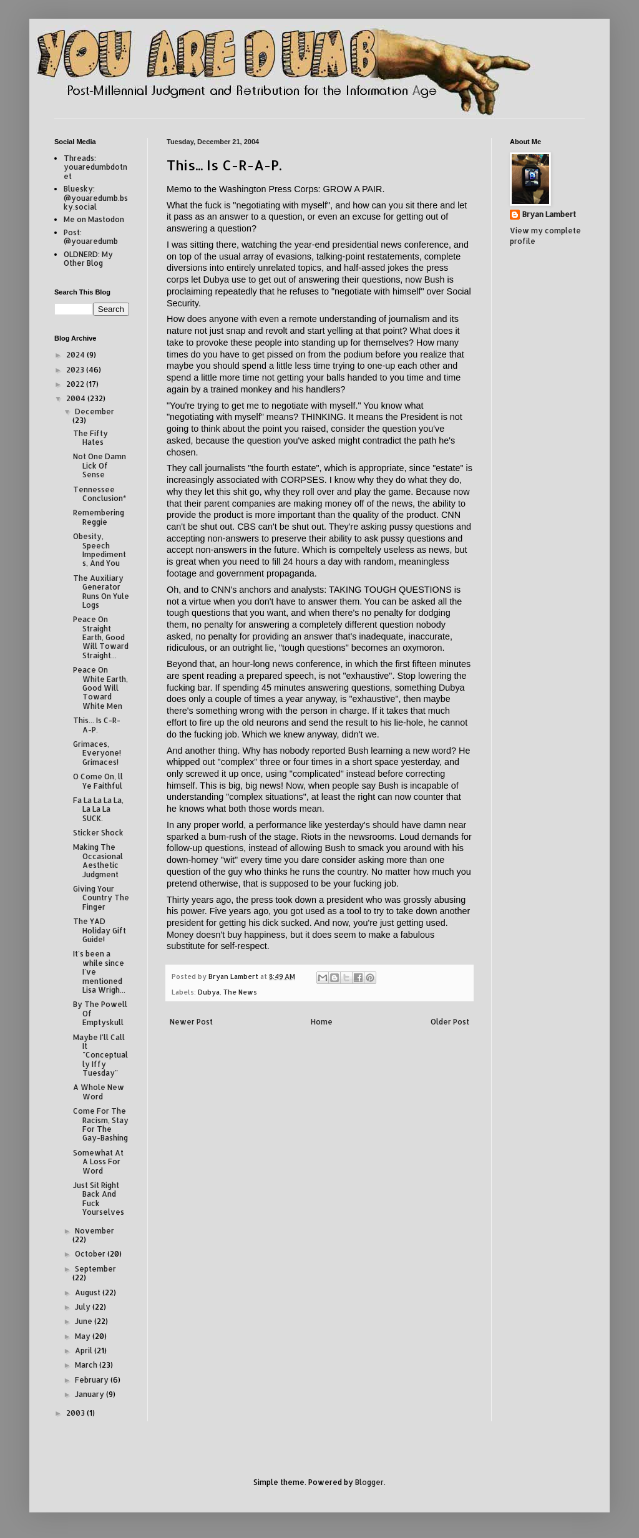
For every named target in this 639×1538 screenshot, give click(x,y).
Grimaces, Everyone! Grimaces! (97, 753)
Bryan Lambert (549, 214)
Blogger (369, 1482)
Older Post (450, 1021)
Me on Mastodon (94, 219)
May (83, 1336)
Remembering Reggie (98, 517)
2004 (76, 398)
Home (322, 1021)
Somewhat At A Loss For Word (98, 1161)
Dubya (209, 992)
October (91, 1253)
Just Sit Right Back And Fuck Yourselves (98, 1198)
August (88, 1292)
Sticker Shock (98, 832)
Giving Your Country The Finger (101, 898)
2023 (76, 369)
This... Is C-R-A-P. (96, 725)
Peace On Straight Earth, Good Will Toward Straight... (101, 637)
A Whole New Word (98, 1092)
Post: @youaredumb (91, 237)
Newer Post (191, 1021)
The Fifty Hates (90, 438)
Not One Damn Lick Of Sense (99, 465)
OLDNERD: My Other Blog (88, 259)
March (87, 1365)
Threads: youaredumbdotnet (95, 167)
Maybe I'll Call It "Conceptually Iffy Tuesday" (100, 1055)
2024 (76, 354)
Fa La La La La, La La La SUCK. (98, 809)
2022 (76, 384)
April (84, 1350)
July (83, 1307)
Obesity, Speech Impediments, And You (99, 550)
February (92, 1380)
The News (240, 992)
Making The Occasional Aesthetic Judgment (98, 860)
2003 (76, 1413)
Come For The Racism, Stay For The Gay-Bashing (101, 1124)
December (94, 411)
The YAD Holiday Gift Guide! (99, 930)
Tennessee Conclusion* (99, 494)
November (94, 1230)
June (84, 1321)
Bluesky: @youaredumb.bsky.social (96, 198)
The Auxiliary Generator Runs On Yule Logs (101, 591)
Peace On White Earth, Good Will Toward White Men (100, 688)
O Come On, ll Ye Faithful (98, 781)
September (95, 1268)
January (90, 1394)
